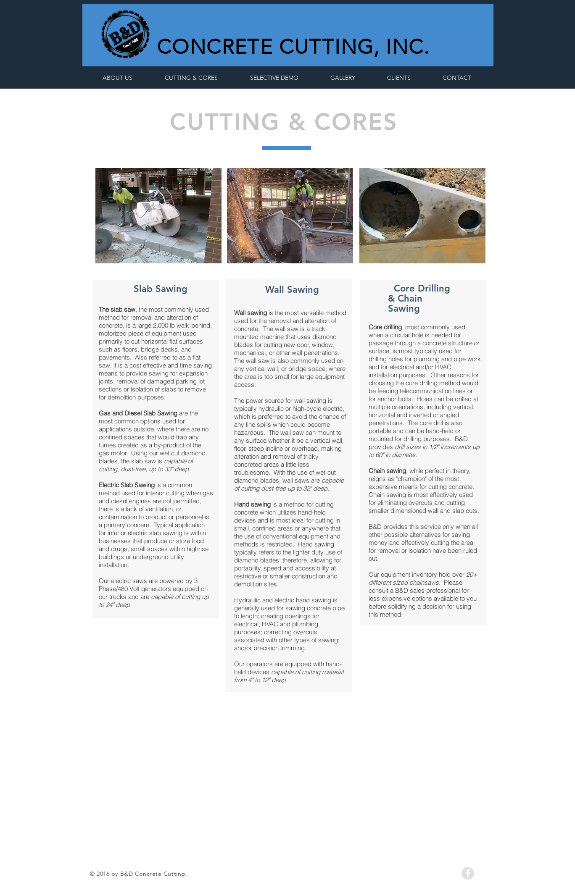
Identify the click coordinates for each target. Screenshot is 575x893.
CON (181, 47)
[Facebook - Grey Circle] (468, 873)
